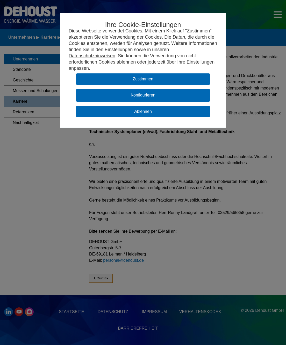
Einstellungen (200, 62)
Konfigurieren (143, 95)
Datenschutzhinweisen (92, 55)
